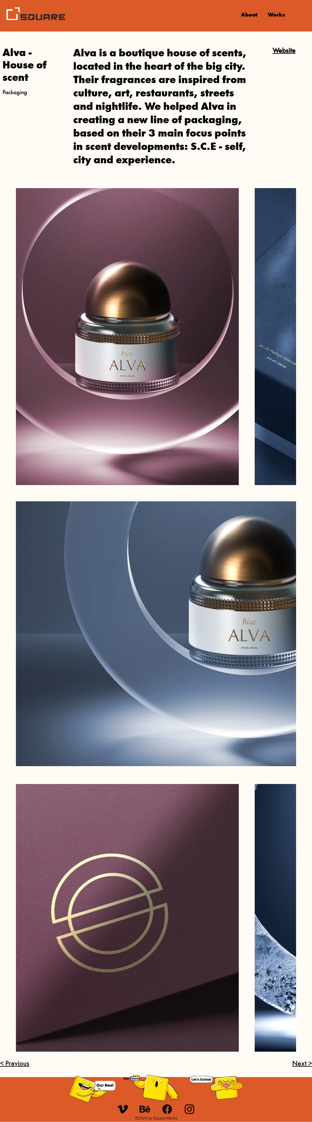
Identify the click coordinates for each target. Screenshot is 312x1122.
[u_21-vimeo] (122, 1109)
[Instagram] (189, 1109)
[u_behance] (144, 1109)
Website (284, 51)
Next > (302, 1064)
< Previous (14, 1064)
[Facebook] (167, 1109)
